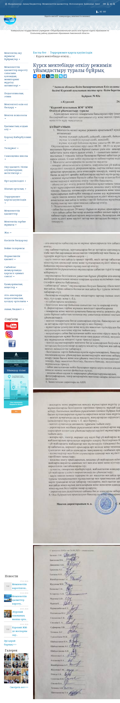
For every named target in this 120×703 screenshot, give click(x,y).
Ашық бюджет (14, 309)
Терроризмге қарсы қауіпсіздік (15, 199)
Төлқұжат (11, 148)
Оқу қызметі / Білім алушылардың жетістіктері (16, 169)
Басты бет (39, 52)
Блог (97, 3)
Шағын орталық (15, 188)
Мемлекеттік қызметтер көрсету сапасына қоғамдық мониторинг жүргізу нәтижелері (16, 76)
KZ (101, 11)
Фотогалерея (76, 3)
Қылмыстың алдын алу (16, 128)
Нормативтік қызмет (12, 257)
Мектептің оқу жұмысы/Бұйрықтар (13, 56)
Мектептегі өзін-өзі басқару (16, 106)
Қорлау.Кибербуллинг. (16, 138)
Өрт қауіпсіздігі (15, 180)
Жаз (7, 232)
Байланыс (89, 3)
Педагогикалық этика (14, 95)
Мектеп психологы (15, 116)
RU (104, 11)
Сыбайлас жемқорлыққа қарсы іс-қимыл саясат (14, 271)
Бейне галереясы (14, 248)
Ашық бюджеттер (32, 3)
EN (104, 3)
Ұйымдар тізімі (16, 370)
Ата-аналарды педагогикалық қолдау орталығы (16, 298)
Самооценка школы (16, 157)
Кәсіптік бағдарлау (16, 240)
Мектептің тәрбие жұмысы (15, 223)
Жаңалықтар (15, 3)
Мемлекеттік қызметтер (55, 3)
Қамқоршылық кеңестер (13, 286)
